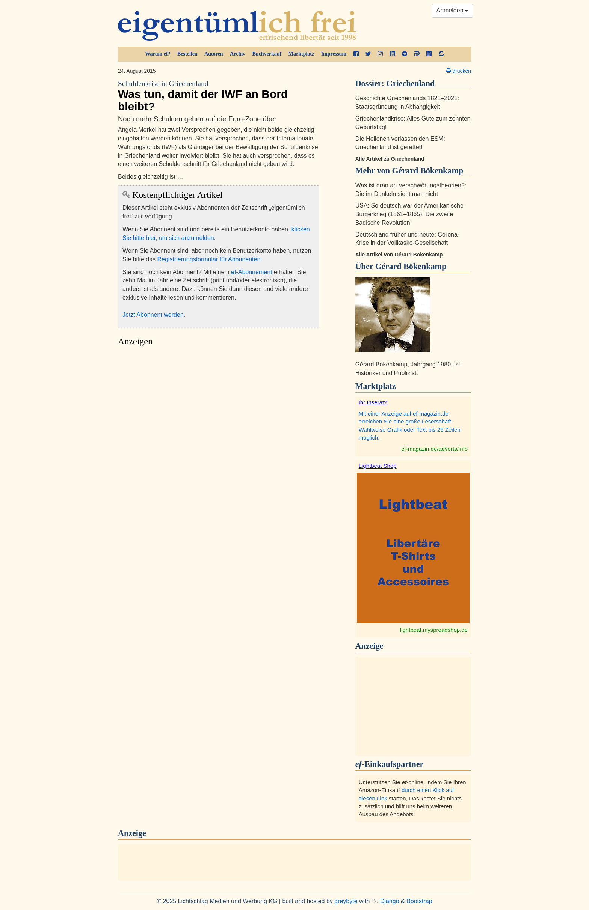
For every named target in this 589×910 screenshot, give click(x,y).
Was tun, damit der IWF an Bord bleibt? (218, 96)
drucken (458, 71)
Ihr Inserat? (373, 402)
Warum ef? (157, 54)
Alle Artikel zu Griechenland (389, 159)
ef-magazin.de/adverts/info (434, 449)
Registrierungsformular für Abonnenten (209, 259)
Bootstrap (419, 901)
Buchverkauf (267, 54)
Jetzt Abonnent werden (153, 315)
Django (389, 901)
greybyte (345, 901)
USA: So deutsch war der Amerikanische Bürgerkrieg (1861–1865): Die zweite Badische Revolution (409, 214)
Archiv (237, 54)
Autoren (213, 54)
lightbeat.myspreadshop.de (434, 630)
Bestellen (187, 54)
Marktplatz (301, 54)
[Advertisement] (218, 420)
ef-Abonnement (251, 272)
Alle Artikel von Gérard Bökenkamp (399, 255)
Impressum (333, 54)
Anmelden (452, 10)
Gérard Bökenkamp (411, 266)
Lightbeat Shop (378, 466)
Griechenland (411, 83)
